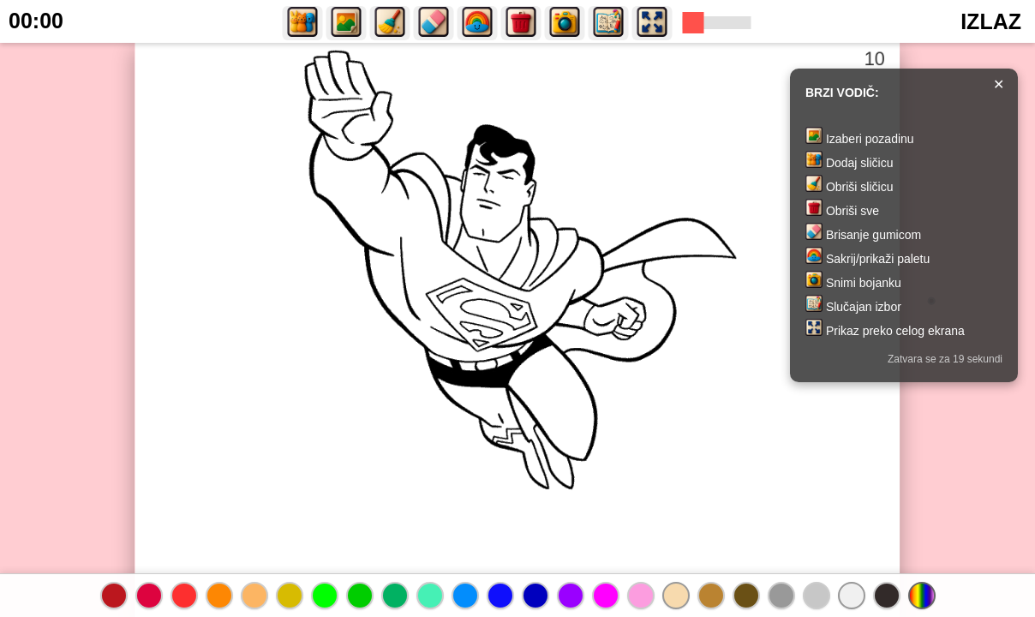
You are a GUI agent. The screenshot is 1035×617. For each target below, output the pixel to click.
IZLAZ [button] (990, 21)
